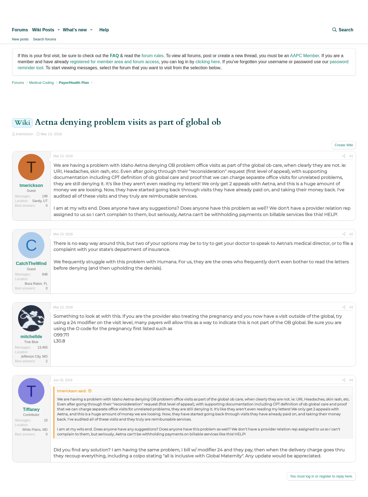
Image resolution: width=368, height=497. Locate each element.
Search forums (44, 39)
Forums (20, 29)
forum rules (152, 55)
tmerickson (24, 134)
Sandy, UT (40, 201)
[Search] (342, 30)
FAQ (114, 55)
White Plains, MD (35, 430)
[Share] (344, 156)
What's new (75, 29)
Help (104, 29)
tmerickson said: (71, 391)
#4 (351, 380)
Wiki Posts (43, 29)
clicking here (208, 61)
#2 (351, 234)
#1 (351, 156)
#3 (351, 307)
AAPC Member (304, 55)
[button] (59, 30)
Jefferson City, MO (34, 356)
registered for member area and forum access (114, 61)
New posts (20, 39)
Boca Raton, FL (36, 284)
